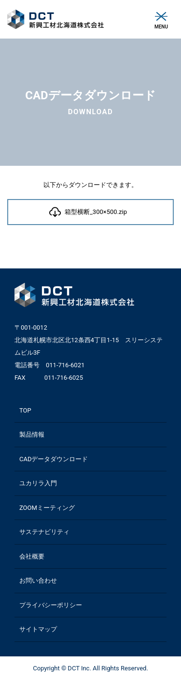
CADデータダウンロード (53, 459)
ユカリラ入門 (38, 483)
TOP (25, 410)
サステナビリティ (44, 531)
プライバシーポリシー (50, 605)
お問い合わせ (38, 580)
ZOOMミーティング (47, 507)
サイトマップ (38, 629)
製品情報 (31, 434)
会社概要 (31, 556)
